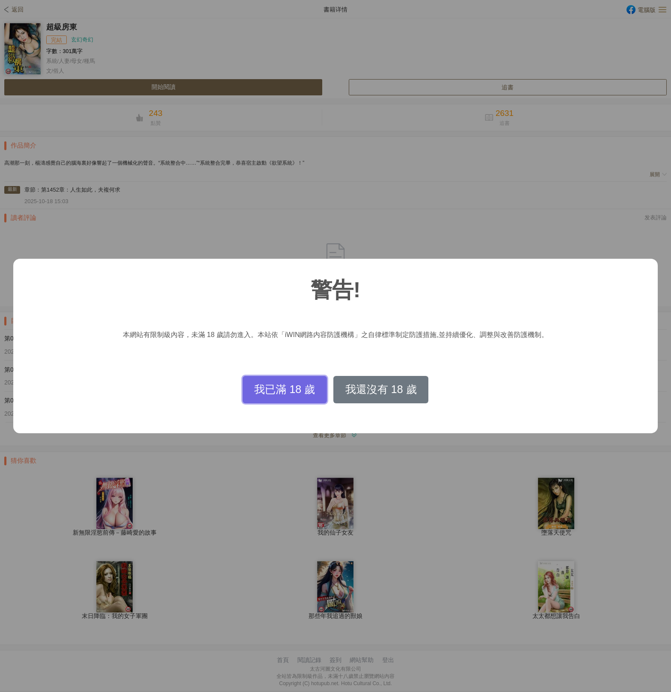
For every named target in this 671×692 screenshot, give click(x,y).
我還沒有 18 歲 (381, 389)
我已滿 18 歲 (284, 389)
